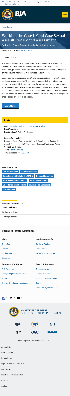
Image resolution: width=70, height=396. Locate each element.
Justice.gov (5, 386)
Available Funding (43, 244)
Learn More (10, 106)
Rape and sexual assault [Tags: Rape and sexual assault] (39, 185)
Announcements (42, 269)
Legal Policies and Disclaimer (12, 364)
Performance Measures (45, 253)
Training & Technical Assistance (15, 283)
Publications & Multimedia (46, 278)
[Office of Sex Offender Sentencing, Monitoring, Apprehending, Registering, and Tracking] (52, 332)
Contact (5, 249)
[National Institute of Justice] (52, 323)
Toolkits (5, 278)
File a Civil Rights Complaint (47, 288)
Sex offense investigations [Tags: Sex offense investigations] (14, 185)
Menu (65, 15)
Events (9, 27)
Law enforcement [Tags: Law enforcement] (10, 171)
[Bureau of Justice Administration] (17, 323)
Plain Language (7, 353)
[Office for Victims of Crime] (35, 332)
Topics (38, 283)
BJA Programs (8, 269)
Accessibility (6, 347)
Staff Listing (7, 253)
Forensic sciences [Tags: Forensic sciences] (29, 171)
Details (7, 120)
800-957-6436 (24, 153)
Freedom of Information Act (12, 375)
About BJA (6, 244)
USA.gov (4, 380)
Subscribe (6, 258)
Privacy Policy (6, 358)
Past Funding (41, 249)
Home (4, 27)
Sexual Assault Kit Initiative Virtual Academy (28, 126)
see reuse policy (26, 50)
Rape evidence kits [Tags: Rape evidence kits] (44, 176)
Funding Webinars (43, 274)
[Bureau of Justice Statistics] (35, 326)
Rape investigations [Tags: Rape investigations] (38, 180)
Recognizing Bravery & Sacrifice (14, 274)
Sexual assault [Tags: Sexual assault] (9, 189)
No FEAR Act (6, 369)
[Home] (21, 15)
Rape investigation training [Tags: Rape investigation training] (14, 180)
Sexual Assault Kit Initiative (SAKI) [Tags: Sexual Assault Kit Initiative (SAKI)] (18, 176)
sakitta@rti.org (17, 150)
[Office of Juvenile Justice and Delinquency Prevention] (18, 333)
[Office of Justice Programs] (7, 14)
